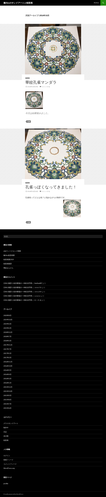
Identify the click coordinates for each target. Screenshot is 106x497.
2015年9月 (7, 395)
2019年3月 (7, 324)
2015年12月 (8, 387)
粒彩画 (27, 78)
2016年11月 (8, 362)
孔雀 (28, 121)
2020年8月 (7, 315)
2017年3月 (7, 357)
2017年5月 (7, 353)
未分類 (6, 436)
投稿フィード (8, 460)
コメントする (46, 87)
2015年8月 (7, 400)
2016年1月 (7, 383)
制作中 (6, 428)
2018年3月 (7, 341)
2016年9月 (7, 370)
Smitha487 (38, 283)
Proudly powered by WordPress (13, 494)
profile (96, 3)
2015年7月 (7, 404)
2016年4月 (7, 374)
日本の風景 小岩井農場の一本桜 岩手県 (18, 283)
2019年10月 (8, 320)
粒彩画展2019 (9, 259)
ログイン (7, 456)
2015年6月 (7, 408)
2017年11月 (8, 345)
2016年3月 (7, 379)
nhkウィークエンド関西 (12, 251)
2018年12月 (8, 332)
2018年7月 (7, 336)
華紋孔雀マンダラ (41, 82)
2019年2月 (7, 328)
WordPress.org (9, 468)
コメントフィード (10, 464)
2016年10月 (8, 366)
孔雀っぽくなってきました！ (51, 187)
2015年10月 (8, 391)
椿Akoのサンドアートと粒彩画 (18, 3)
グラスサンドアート (11, 423)
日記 (5, 432)
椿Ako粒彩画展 (9, 255)
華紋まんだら (8, 268)
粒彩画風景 (8, 264)
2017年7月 (7, 349)
